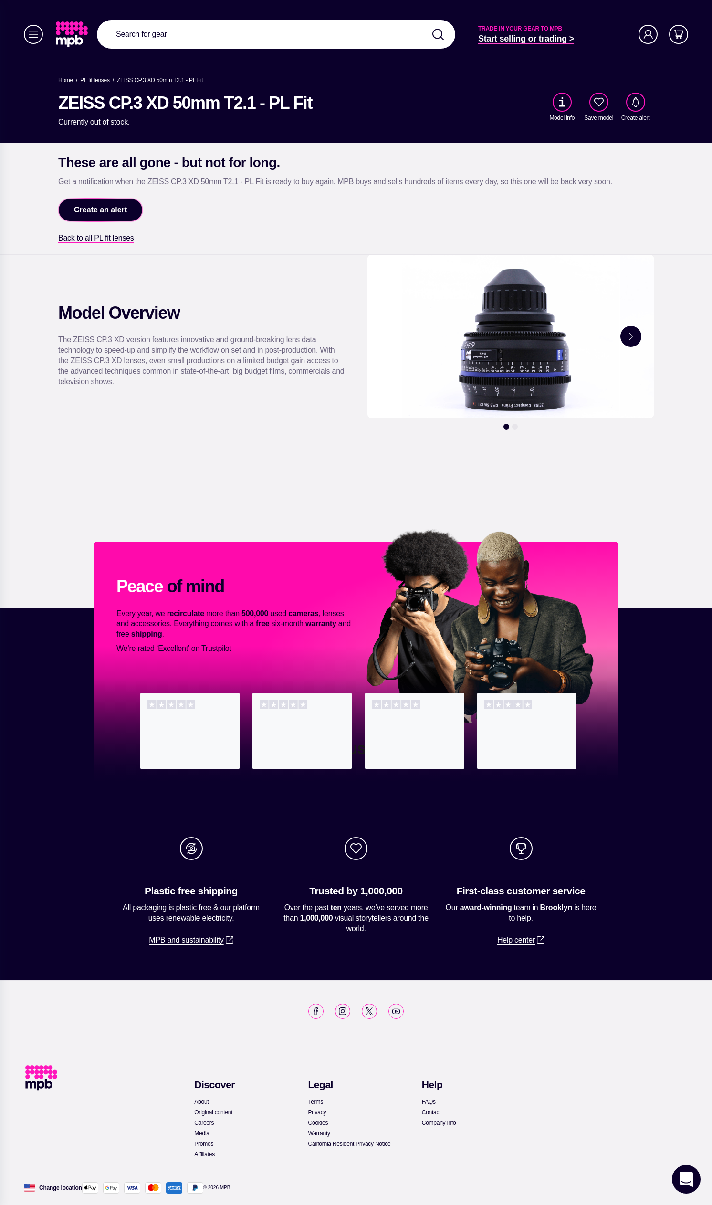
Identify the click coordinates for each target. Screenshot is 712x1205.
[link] (73, 34)
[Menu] (33, 34)
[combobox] (276, 34)
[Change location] (60, 1188)
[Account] (648, 34)
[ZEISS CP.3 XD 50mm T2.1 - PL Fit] (160, 80)
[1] (506, 427)
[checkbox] (598, 102)
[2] (515, 427)
